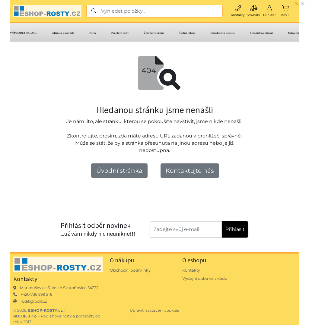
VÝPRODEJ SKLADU (23, 32)
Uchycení (293, 32)
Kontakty (191, 270)
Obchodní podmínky (130, 270)
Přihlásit (235, 229)
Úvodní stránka (119, 170)
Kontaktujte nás (190, 170)
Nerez (92, 32)
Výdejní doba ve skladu (205, 278)
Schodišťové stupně (261, 32)
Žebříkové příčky (154, 32)
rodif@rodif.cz (34, 301)
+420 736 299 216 (36, 294)
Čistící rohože (187, 32)
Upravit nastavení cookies (154, 310)
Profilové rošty (120, 32)
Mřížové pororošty (64, 32)
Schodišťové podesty (223, 32)
